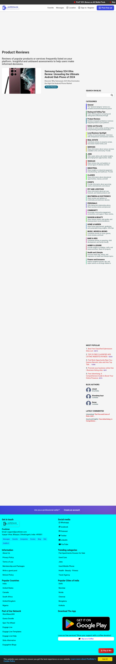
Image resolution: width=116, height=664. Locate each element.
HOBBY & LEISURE (95, 245)
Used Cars (63, 557)
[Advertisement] (41, 31)
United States (8, 588)
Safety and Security (95, 126)
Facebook (63, 527)
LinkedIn (63, 540)
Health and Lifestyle (95, 252)
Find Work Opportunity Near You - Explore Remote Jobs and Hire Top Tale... (99, 362)
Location (71, 8)
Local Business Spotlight (97, 133)
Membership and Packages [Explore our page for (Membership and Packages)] (13, 566)
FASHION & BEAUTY (95, 217)
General (90, 105)
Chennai (62, 597)
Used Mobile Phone (66, 566)
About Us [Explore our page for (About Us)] (6, 553)
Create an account (72, 510)
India (5, 584)
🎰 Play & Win (106, 651)
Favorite (51, 8)
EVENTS (91, 182)
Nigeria (5, 605)
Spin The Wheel (9, 623)
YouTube (63, 544)
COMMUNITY (93, 210)
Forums (32, 539)
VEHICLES (91, 161)
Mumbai (62, 588)
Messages (60, 8)
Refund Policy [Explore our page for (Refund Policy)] (8, 575)
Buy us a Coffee (86, 639)
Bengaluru (63, 601)
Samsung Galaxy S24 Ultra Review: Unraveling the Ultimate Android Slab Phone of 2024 (62, 74)
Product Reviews (94, 119)
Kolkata (62, 605)
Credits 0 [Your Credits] (6, 543)
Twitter (63, 536)
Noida (61, 592)
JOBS (90, 154)
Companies (24, 539)
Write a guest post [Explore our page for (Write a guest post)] (10, 570)
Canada (6, 592)
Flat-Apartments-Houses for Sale (72, 553)
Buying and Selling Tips (96, 112)
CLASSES (91, 175)
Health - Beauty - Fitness (68, 570)
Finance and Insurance (96, 259)
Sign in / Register (86, 8)
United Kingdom (9, 601)
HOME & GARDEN (94, 224)
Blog (39, 539)
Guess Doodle (8, 618)
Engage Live (7, 627)
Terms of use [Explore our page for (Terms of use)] (8, 562)
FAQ (45, 539)
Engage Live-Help (9, 636)
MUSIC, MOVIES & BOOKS (97, 231)
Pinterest (63, 531)
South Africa (7, 597)
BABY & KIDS (92, 238)
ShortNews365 (9, 614)
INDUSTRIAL (92, 168)
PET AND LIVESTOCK (96, 189)
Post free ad (105, 8)
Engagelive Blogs (9, 645)
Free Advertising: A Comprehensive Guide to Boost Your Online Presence (99, 376)
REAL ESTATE (93, 140)
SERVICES (91, 147)
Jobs (61, 562)
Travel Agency (64, 575)
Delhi (61, 584)
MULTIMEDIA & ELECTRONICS (99, 196)
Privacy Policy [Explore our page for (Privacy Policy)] (8, 557)
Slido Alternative (9, 640)
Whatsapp (64, 522)
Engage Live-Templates (12, 632)
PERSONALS (92, 203)
